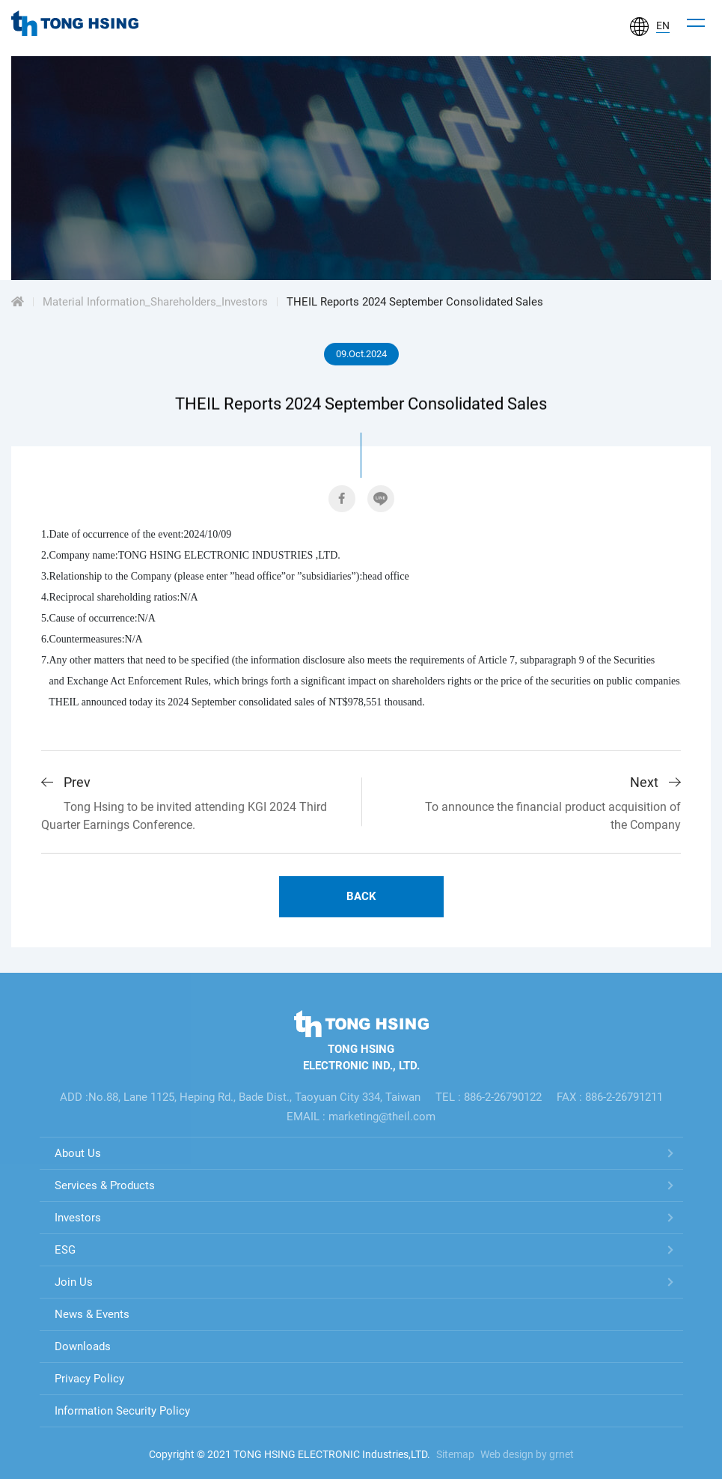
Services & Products (105, 1185)
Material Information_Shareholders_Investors (155, 302)
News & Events (92, 1314)
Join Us (74, 1282)
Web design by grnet (527, 1454)
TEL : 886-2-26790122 (488, 1097)
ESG (65, 1250)
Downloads (83, 1346)
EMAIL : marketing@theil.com (361, 1116)
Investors (78, 1217)
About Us (78, 1153)
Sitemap (455, 1454)
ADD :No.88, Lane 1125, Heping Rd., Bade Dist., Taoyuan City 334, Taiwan (240, 1097)
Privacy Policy (89, 1378)
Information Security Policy (122, 1411)
